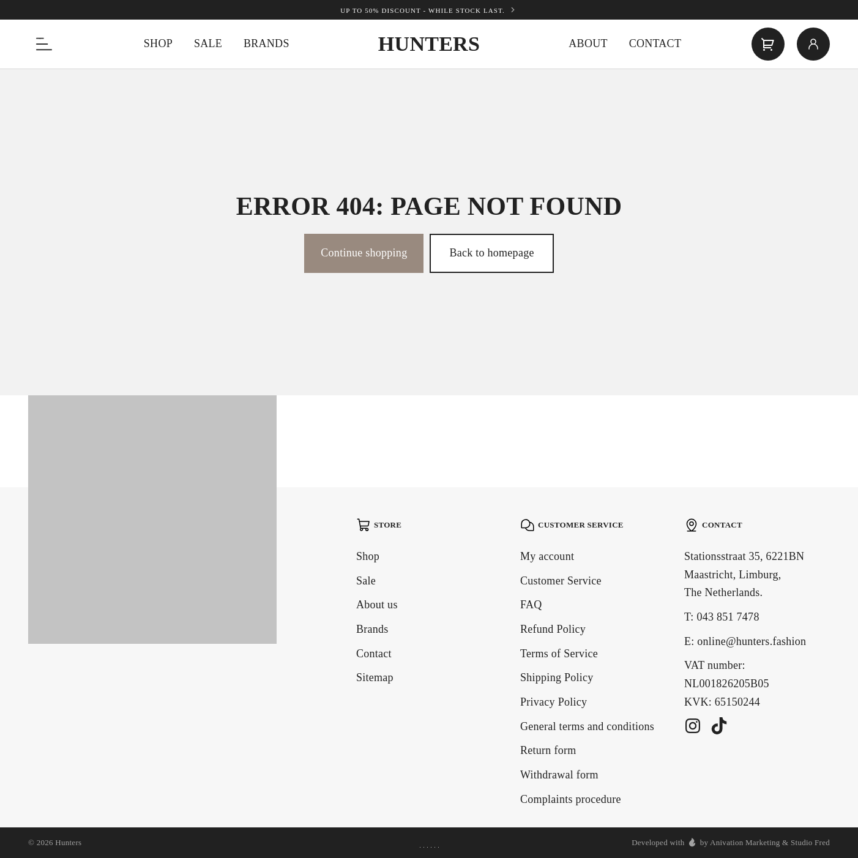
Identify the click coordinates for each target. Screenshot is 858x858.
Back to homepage (491, 253)
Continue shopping (364, 253)
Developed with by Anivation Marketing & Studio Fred (731, 842)
